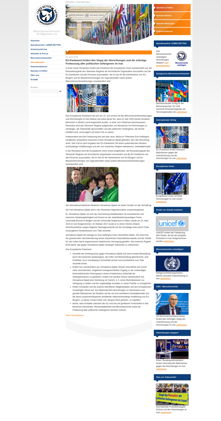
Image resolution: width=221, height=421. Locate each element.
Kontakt (34, 79)
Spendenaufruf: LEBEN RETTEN (46, 45)
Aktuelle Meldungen (165, 23)
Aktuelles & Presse (39, 54)
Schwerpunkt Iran (39, 49)
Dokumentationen (39, 67)
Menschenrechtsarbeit (41, 58)
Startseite (35, 41)
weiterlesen (182, 112)
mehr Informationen (75, 315)
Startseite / (70, 2)
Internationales (38, 62)
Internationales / (83, 2)
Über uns (35, 75)
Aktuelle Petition (164, 16)
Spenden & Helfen (39, 71)
